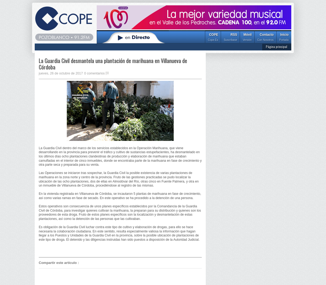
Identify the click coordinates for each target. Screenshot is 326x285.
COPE (213, 38)
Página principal (276, 46)
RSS (230, 38)
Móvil (247, 38)
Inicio (284, 38)
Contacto (265, 38)
